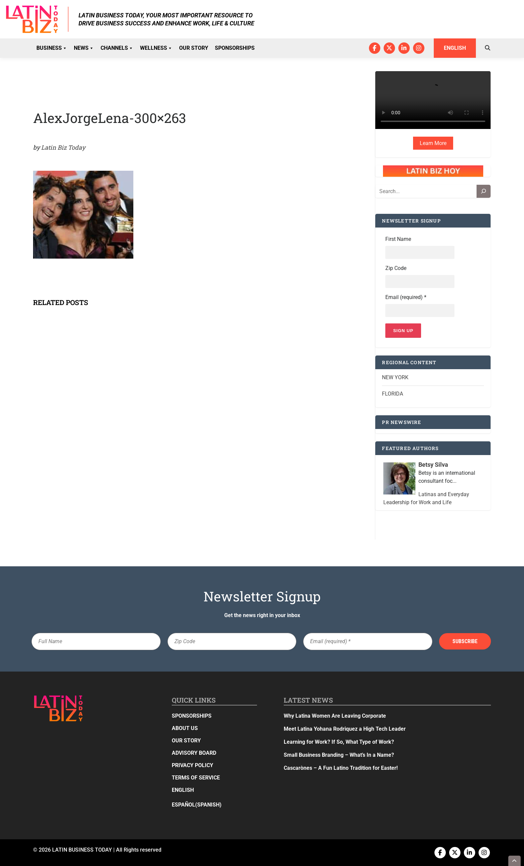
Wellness (156, 48)
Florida (392, 394)
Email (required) (405, 297)
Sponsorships (235, 48)
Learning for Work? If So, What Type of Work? (339, 742)
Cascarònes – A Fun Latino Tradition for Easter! (341, 768)
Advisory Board (194, 753)
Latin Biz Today (63, 147)
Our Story (193, 48)
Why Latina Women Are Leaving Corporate (335, 716)
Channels (117, 48)
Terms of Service (196, 777)
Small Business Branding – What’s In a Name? (339, 755)
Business (51, 48)
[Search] (484, 191)
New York (395, 377)
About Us (185, 728)
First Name (398, 239)
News (84, 48)
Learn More (433, 143)
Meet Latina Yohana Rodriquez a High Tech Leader (345, 729)
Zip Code (395, 268)
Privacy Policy (192, 765)
